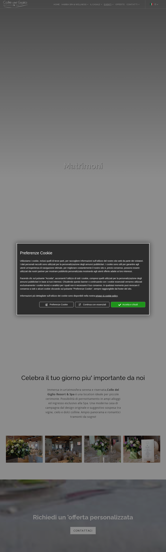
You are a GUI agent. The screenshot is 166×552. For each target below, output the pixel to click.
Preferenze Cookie (56, 304)
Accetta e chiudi (128, 304)
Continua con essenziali (92, 304)
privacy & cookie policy (107, 296)
